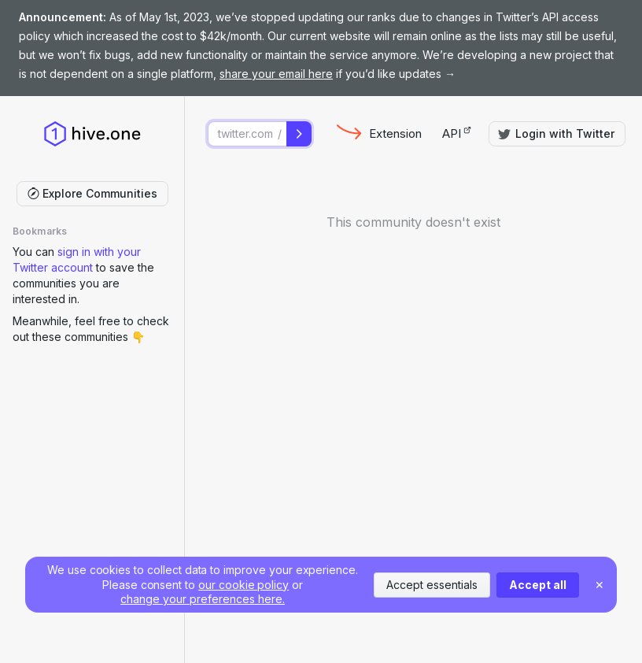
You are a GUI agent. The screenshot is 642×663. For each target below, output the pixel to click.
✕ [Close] (599, 584)
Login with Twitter (556, 133)
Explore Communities (92, 193)
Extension (395, 133)
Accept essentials (432, 584)
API (456, 133)
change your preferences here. (202, 599)
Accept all (537, 584)
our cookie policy (243, 584)
